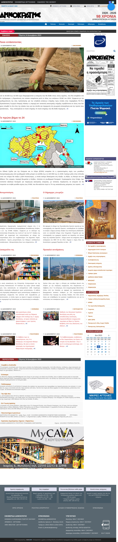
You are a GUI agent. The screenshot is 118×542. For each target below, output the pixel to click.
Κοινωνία (62, 24)
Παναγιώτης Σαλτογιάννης (96, 326)
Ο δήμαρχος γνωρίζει (53, 192)
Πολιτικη (35, 198)
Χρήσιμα (42, 28)
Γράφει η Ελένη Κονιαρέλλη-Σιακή (99, 299)
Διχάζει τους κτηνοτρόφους (96, 256)
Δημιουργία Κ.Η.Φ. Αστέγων (97, 249)
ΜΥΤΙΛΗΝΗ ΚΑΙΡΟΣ (100, 368)
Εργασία (15, 28)
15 (102, 347)
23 (105, 349)
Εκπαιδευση (78, 309)
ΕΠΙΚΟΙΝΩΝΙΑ (98, 508)
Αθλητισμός (91, 24)
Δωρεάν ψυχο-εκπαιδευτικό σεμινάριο (100, 270)
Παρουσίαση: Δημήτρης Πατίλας (98, 295)
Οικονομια (77, 45)
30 (105, 352)
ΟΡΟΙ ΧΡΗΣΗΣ (17, 508)
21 (98, 349)
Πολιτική (53, 24)
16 (105, 347)
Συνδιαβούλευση (93, 260)
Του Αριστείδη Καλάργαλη (96, 306)
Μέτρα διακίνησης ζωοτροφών (97, 253)
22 (102, 349)
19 (91, 349)
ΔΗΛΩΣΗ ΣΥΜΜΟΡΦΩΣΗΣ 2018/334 (71, 508)
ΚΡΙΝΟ (90, 302)
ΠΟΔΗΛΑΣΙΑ (92, 284)
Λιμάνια (90, 313)
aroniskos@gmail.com (100, 172)
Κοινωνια (79, 255)
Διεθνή (50, 28)
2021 (91, 337)
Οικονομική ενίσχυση (95, 263)
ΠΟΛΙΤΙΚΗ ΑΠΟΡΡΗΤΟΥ (40, 508)
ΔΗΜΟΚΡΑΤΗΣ (7, 2)
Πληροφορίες (60, 28)
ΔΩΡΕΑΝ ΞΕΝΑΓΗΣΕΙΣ (95, 277)
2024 (102, 337)
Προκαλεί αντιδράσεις (53, 250)
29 (102, 352)
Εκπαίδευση (102, 24)
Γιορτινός (91, 309)
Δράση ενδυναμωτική (95, 267)
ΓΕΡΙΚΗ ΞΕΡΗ (92, 273)
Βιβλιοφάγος (26, 28)
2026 (109, 337)
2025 (105, 337)
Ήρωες (90, 316)
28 (98, 352)
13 (95, 347)
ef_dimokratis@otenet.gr (107, 6)
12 (91, 347)
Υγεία (34, 28)
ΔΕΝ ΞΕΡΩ (91, 319)
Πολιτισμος (34, 334)
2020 (87, 337)
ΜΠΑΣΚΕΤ (91, 280)
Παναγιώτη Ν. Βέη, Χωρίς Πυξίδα (98, 323)
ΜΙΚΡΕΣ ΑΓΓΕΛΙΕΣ (100, 395)
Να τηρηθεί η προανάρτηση (97, 246)
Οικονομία (71, 24)
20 (95, 349)
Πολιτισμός (81, 24)
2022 (95, 337)
